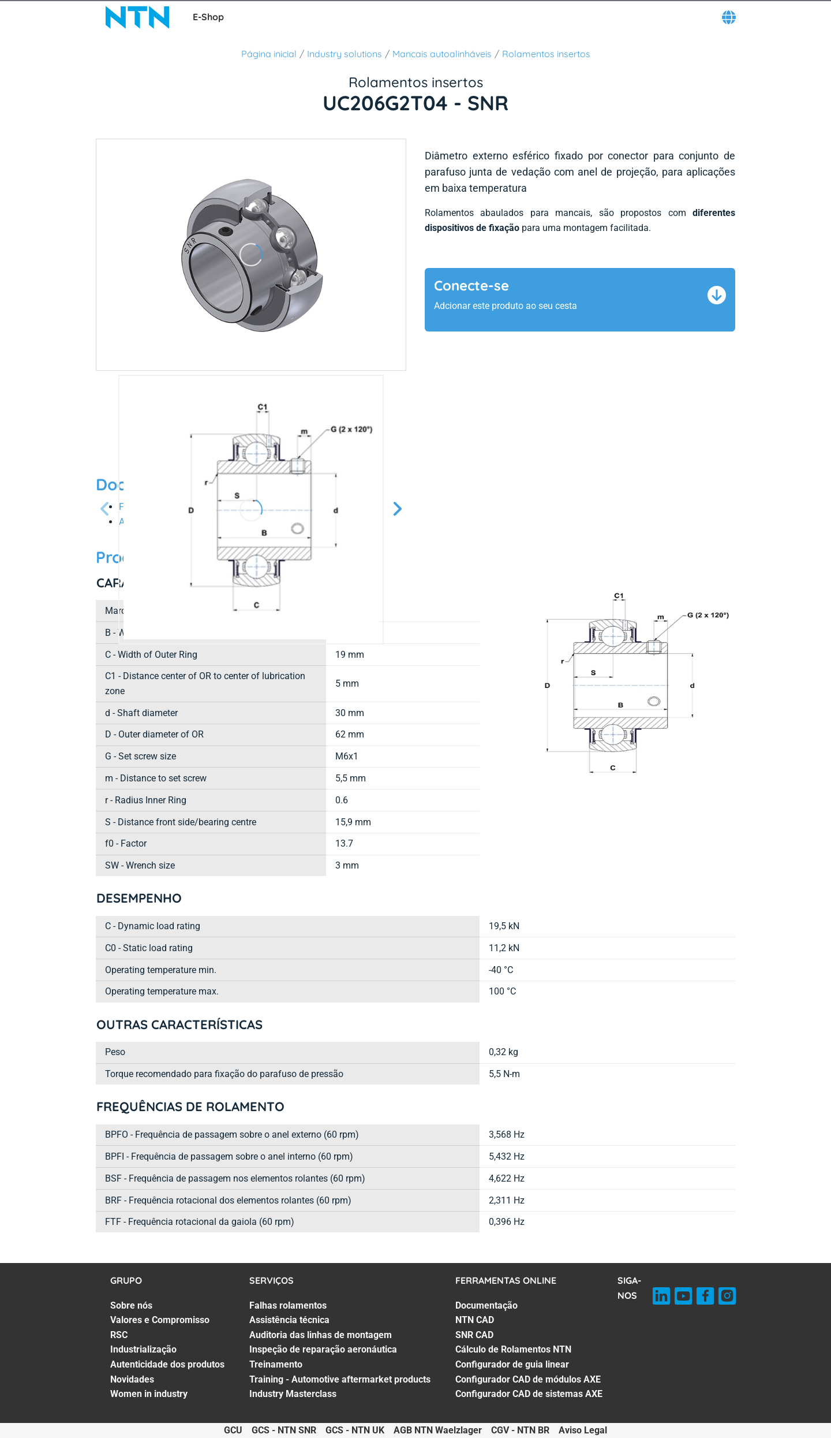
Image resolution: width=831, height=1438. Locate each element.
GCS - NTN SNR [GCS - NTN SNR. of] (284, 1430)
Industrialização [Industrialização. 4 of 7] (143, 1349)
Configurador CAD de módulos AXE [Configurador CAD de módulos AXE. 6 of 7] (528, 1379)
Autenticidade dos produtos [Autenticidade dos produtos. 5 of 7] (167, 1364)
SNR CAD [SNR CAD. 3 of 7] (474, 1334)
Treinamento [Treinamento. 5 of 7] (275, 1364)
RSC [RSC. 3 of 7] (119, 1334)
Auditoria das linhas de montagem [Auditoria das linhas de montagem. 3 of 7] (320, 1334)
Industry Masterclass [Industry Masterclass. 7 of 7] (292, 1393)
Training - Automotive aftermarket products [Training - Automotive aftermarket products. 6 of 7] (340, 1379)
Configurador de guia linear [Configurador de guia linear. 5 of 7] (512, 1364)
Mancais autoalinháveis (442, 53)
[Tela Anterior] (105, 509)
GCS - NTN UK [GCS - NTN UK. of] (354, 1430)
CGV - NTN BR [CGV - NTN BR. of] (520, 1430)
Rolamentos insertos (546, 53)
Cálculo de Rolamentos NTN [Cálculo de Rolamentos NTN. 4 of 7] (513, 1349)
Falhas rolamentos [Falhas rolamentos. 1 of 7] (288, 1305)
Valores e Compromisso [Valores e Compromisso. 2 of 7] (159, 1319)
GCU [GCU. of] (233, 1430)
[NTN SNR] (137, 17)
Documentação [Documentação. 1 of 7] (486, 1305)
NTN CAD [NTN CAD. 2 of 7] (474, 1319)
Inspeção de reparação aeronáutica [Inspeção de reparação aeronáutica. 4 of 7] (323, 1349)
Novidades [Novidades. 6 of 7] (132, 1379)
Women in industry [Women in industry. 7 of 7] (149, 1393)
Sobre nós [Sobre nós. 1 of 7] (131, 1305)
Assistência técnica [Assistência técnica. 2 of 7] (289, 1319)
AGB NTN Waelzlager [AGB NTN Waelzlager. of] (438, 1430)
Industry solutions (344, 53)
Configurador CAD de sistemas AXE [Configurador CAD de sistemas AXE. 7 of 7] (528, 1393)
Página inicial (269, 53)
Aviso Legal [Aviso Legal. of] (583, 1430)
